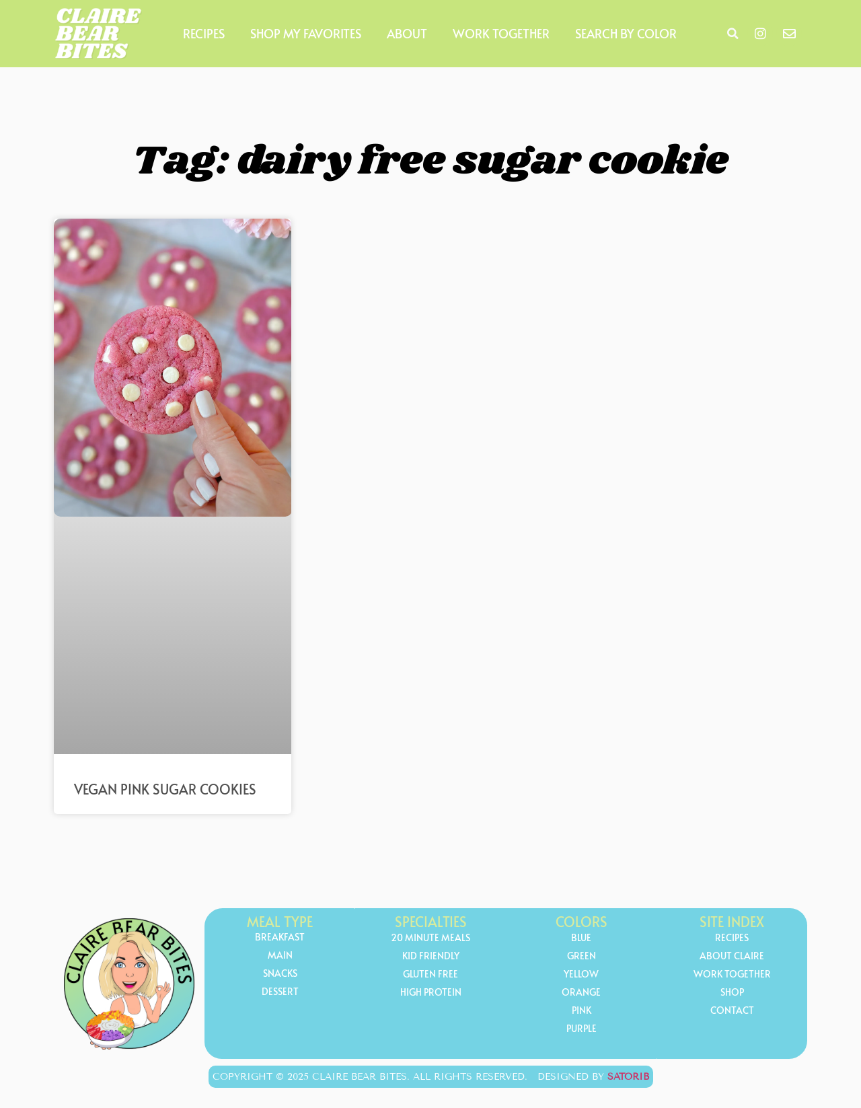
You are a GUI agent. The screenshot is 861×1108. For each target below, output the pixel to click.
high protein (430, 992)
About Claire (732, 956)
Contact (732, 1010)
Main (280, 955)
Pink (581, 1010)
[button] (732, 34)
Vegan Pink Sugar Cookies (165, 789)
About (407, 33)
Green (581, 956)
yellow (581, 974)
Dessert (280, 992)
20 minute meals (430, 938)
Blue (581, 938)
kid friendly (430, 956)
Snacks (280, 973)
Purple (581, 1029)
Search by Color (626, 33)
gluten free (430, 974)
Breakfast (280, 937)
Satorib (628, 1076)
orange (581, 992)
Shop (732, 992)
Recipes (204, 33)
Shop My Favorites (305, 33)
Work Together (501, 33)
